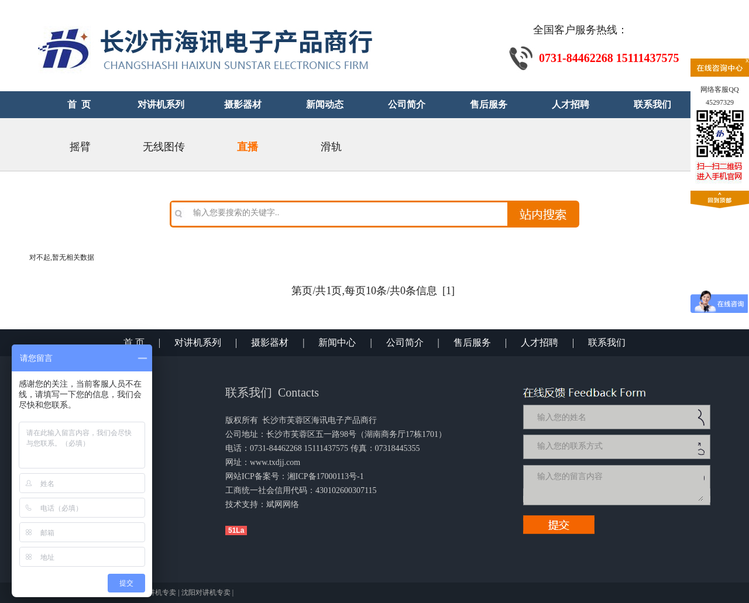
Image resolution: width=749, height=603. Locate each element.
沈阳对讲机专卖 (206, 592)
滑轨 (331, 147)
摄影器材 (269, 342)
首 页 (134, 342)
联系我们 (607, 342)
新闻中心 (337, 342)
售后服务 (472, 342)
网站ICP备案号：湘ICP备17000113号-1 (294, 476)
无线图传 (164, 147)
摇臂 (80, 147)
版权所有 (241, 420)
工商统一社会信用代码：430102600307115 (300, 490)
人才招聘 (539, 342)
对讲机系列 (197, 342)
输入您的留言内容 (619, 485)
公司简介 (405, 342)
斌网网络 (282, 504)
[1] (448, 291)
